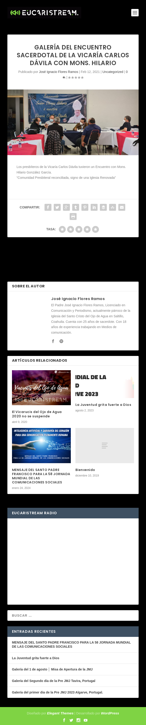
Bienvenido (85, 470)
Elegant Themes (60, 713)
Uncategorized (112, 72)
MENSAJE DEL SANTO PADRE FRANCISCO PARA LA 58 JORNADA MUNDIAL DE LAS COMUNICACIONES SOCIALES (41, 476)
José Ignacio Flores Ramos (58, 72)
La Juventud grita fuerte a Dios (103, 404)
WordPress (110, 713)
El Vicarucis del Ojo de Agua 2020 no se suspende (37, 414)
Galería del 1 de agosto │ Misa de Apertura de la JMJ (52, 669)
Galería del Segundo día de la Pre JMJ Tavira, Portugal (53, 681)
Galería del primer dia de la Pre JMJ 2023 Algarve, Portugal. (57, 692)
